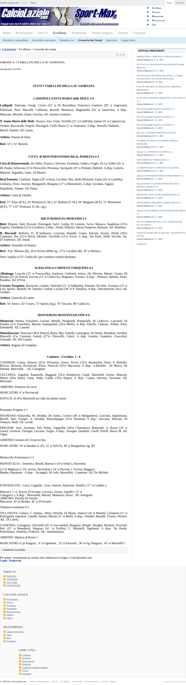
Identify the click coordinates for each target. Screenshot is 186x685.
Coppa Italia (128, 40)
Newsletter (157, 16)
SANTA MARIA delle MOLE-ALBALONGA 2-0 (158, 202)
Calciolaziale (9, 49)
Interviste (111, 40)
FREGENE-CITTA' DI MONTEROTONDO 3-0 (158, 194)
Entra (169, 3)
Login (3, 560)
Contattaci (26, 655)
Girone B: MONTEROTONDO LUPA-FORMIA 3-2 (160, 176)
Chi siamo (26, 658)
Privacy (25, 670)
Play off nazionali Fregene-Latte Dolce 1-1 (155, 117)
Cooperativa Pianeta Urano (174, 681)
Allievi (10, 618)
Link (154, 24)
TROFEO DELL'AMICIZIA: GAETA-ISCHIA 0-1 (159, 56)
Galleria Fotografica (15, 631)
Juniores (123, 33)
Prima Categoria (102, 33)
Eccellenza (59, 33)
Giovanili (139, 33)
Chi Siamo (157, 8)
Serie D (42, 33)
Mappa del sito (28, 661)
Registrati (180, 3)
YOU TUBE (12, 582)
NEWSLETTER (13, 585)
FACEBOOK (12, 579)
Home (6, 33)
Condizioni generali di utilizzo (35, 667)
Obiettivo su (67, 40)
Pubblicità (26, 664)
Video (9, 635)
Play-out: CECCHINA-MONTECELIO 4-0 (156, 133)
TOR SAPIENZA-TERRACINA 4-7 (153, 160)
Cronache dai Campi (90, 40)
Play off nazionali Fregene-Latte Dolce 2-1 (155, 109)
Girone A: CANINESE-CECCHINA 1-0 (154, 152)
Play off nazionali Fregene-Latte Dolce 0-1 (155, 125)
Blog (9, 638)
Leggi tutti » (142, 244)
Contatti (156, 12)
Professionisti (24, 33)
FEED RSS (11, 576)
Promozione (79, 33)
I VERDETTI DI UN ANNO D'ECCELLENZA (158, 168)
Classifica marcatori (44, 40)
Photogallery (158, 20)
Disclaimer (26, 673)
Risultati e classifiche (15, 40)
